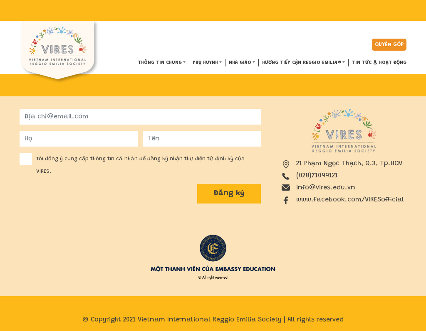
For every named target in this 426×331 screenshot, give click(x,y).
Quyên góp (389, 44)
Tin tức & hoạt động (379, 62)
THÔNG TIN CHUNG (160, 62)
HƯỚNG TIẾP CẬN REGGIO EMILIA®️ (301, 62)
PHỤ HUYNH (205, 62)
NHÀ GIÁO (240, 62)
